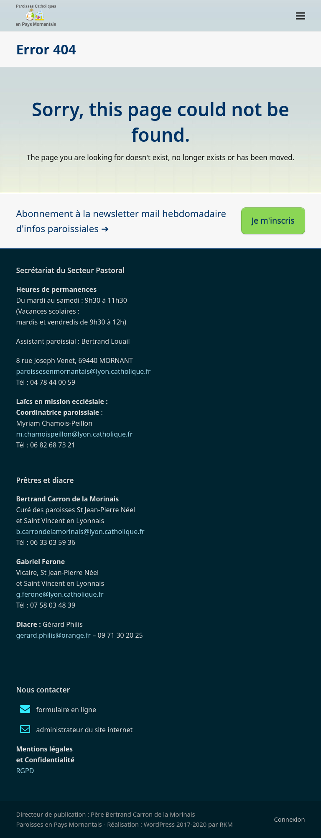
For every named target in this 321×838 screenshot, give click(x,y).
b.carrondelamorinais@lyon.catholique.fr (80, 531)
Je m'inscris (273, 220)
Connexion (289, 819)
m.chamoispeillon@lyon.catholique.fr (74, 434)
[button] (300, 15)
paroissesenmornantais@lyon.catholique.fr (83, 371)
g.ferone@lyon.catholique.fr (59, 594)
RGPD (25, 770)
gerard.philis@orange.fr (53, 635)
